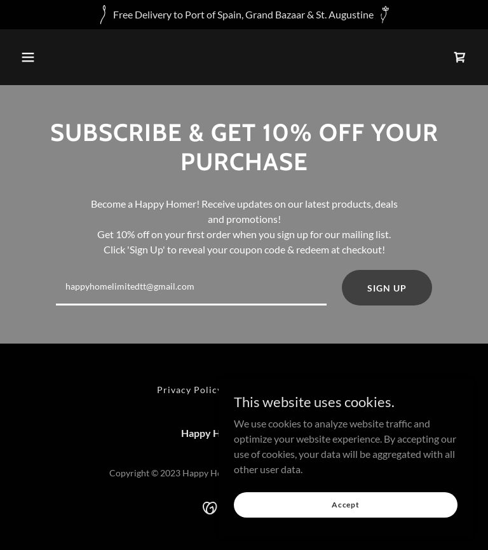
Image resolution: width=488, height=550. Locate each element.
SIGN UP (387, 288)
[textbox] (191, 287)
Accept (346, 504)
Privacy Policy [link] (189, 389)
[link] (460, 57)
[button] (28, 57)
